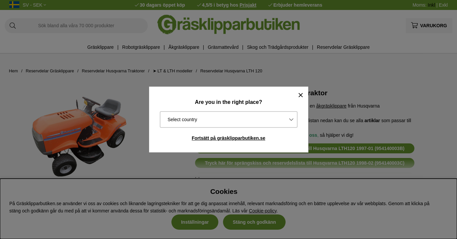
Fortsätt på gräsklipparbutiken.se (228, 138)
